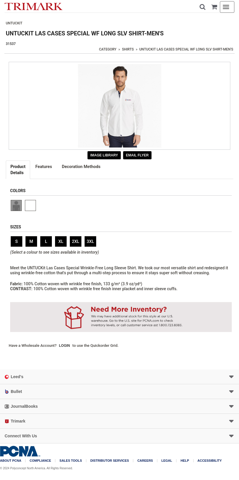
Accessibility (210, 460)
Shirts (128, 49)
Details (17, 169)
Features (43, 166)
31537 (11, 44)
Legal (166, 460)
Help (184, 460)
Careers (145, 460)
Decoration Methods (81, 166)
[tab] (18, 169)
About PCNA (10, 460)
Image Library (104, 155)
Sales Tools (70, 460)
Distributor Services (109, 460)
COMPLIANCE (40, 460)
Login (64, 346)
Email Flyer (137, 155)
